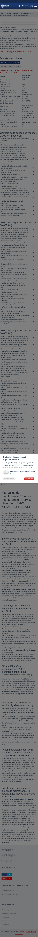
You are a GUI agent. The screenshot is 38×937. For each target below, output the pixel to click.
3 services (12, 474)
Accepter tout (29, 478)
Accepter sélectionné (9, 478)
